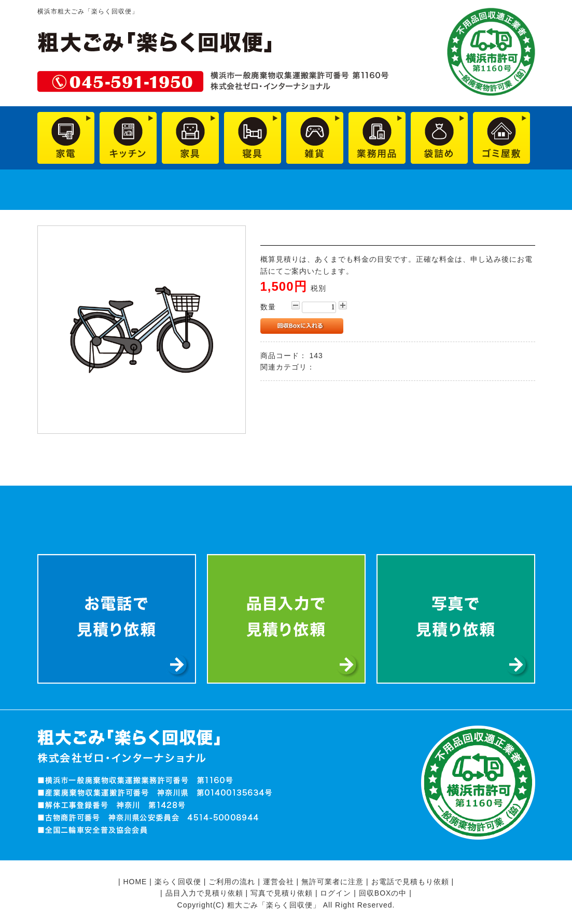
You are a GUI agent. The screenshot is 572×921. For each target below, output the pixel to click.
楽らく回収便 (178, 881)
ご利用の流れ (231, 881)
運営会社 (278, 881)
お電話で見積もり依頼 (410, 881)
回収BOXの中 (383, 893)
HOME (135, 881)
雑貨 (324, 367)
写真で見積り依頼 (281, 893)
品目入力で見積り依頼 (204, 893)
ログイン (335, 893)
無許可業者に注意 (332, 881)
